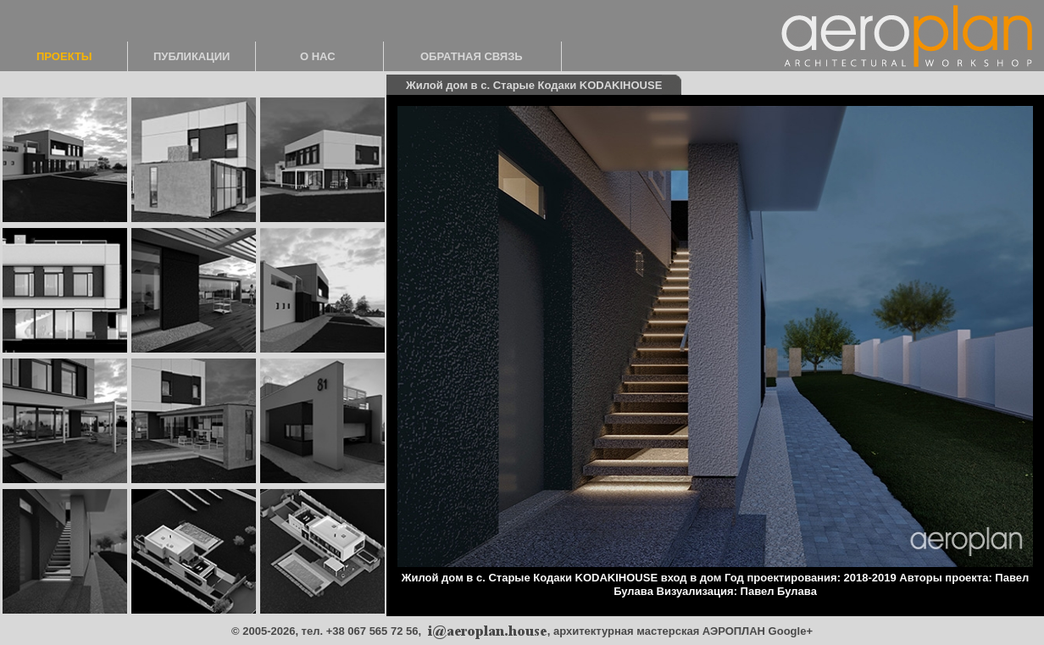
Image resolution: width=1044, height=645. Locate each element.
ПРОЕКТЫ (64, 56)
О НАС (318, 56)
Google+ (791, 631)
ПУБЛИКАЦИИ (191, 56)
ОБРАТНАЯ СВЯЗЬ (471, 56)
